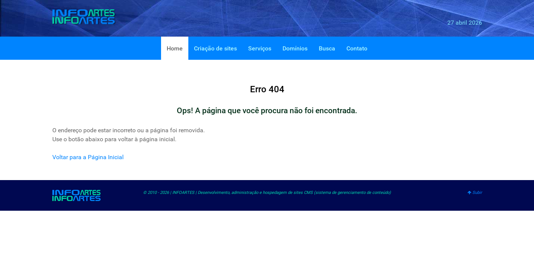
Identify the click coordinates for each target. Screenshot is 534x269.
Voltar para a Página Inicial (88, 157)
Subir (474, 192)
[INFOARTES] (89, 16)
